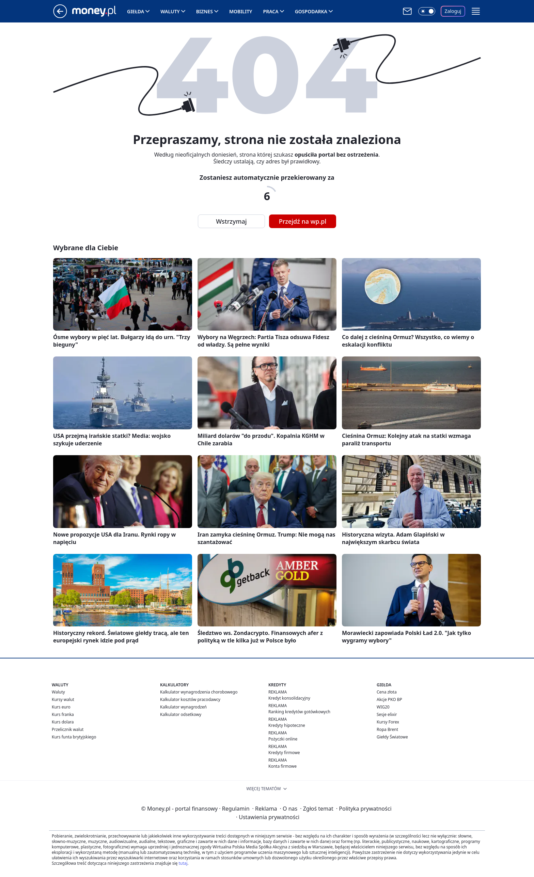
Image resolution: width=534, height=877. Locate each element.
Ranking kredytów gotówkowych (299, 712)
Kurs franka (63, 714)
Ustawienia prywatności (267, 817)
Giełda (135, 11)
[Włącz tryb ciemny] (426, 11)
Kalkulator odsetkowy (180, 714)
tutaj (182, 863)
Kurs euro (61, 707)
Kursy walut (63, 699)
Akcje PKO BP (389, 699)
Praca (271, 11)
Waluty (170, 11)
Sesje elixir (387, 714)
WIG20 (383, 707)
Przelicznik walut (67, 729)
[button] (475, 11)
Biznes (204, 11)
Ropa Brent (387, 729)
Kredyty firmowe (284, 752)
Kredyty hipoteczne (286, 725)
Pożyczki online (282, 739)
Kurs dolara (63, 722)
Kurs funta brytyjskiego (74, 737)
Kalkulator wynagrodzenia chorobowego (198, 692)
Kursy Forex (388, 722)
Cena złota (387, 692)
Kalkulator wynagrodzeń (183, 707)
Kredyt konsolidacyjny (289, 698)
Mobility (240, 11)
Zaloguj (453, 11)
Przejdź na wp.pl (303, 221)
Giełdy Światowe (392, 737)
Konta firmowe (282, 766)
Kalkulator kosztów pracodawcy (190, 699)
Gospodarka (311, 11)
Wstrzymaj (231, 221)
